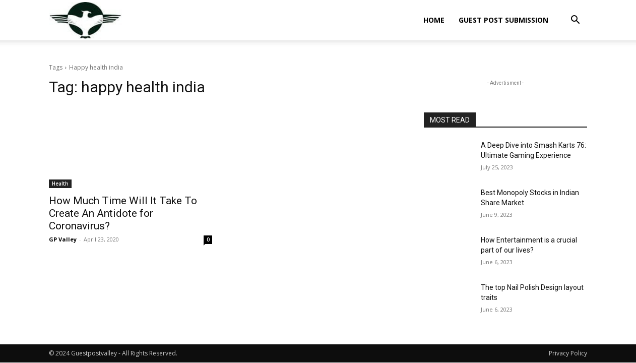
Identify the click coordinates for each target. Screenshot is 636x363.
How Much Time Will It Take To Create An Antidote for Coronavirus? (123, 213)
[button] (575, 21)
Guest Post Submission (503, 20)
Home (433, 20)
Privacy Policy (568, 353)
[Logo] (85, 20)
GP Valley (63, 239)
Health (60, 183)
